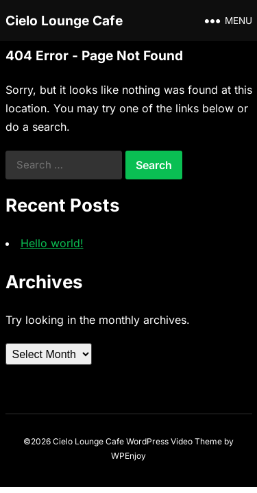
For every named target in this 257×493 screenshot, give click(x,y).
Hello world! (52, 243)
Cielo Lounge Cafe (64, 20)
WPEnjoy (128, 456)
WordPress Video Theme (174, 441)
